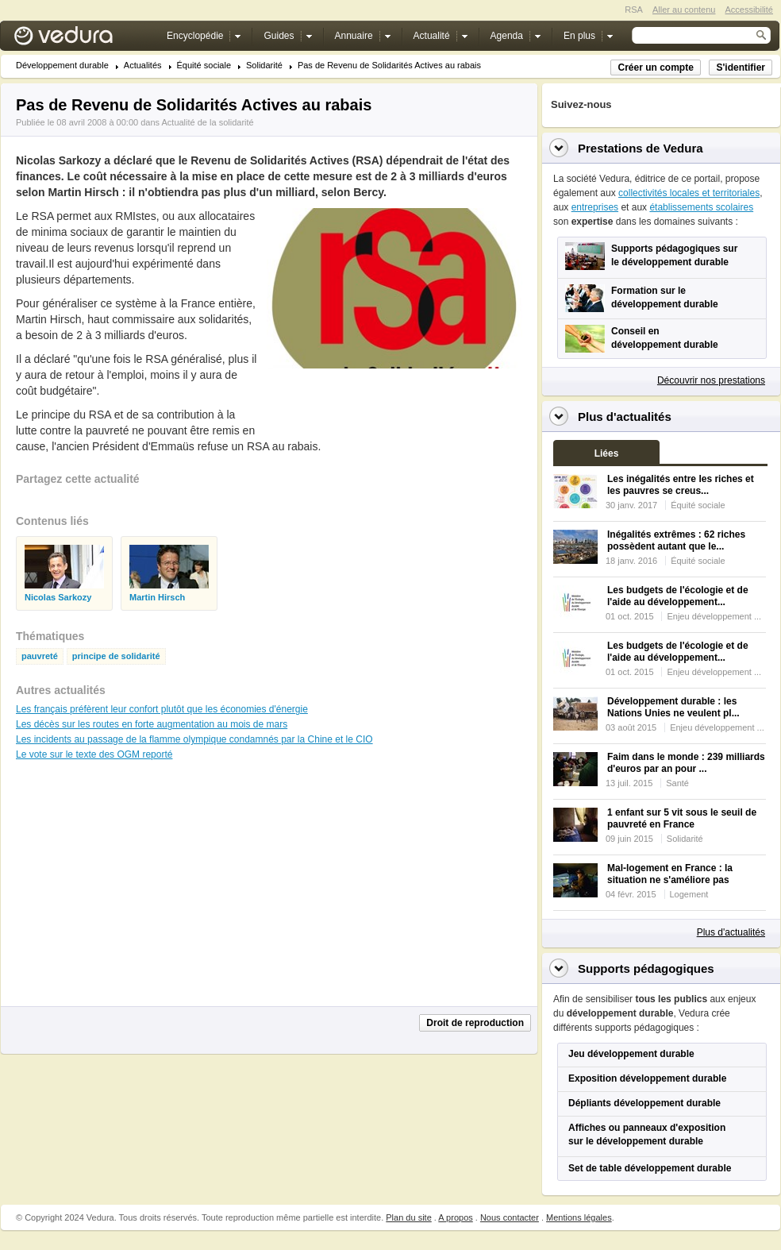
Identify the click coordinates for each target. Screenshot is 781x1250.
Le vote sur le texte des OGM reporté (94, 754)
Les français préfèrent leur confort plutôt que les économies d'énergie (162, 709)
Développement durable (62, 65)
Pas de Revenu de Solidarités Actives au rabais (389, 65)
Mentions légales (579, 1217)
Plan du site (408, 1217)
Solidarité (264, 65)
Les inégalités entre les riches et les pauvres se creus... (680, 484)
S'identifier (740, 67)
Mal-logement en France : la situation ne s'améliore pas (670, 873)
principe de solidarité (116, 656)
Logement (689, 894)
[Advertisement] (135, 891)
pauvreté (39, 656)
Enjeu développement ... (714, 616)
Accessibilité (749, 9)
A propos (455, 1217)
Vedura (82, 39)
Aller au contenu (684, 9)
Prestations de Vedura (640, 148)
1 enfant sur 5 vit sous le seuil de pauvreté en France (681, 818)
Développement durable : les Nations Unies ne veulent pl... (673, 707)
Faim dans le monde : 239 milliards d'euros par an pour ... (686, 762)
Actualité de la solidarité (207, 122)
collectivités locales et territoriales (689, 193)
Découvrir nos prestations (711, 380)
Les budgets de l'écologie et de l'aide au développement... (677, 596)
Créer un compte (655, 67)
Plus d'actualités (731, 932)
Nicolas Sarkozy (58, 597)
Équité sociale (204, 65)
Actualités (143, 65)
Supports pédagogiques (646, 968)
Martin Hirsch (157, 597)
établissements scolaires (701, 207)
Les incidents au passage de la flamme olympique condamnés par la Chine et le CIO (194, 739)
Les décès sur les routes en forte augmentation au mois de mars (151, 724)
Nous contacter (509, 1217)
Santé (677, 783)
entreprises (594, 207)
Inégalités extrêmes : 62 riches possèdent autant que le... (676, 540)
